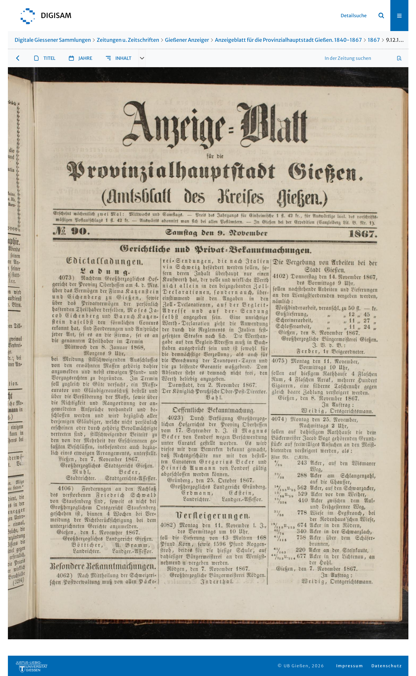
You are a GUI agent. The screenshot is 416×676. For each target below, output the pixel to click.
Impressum (349, 665)
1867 (374, 40)
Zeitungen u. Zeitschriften (128, 40)
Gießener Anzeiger (187, 40)
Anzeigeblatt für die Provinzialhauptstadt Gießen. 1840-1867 (288, 40)
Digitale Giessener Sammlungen (53, 40)
